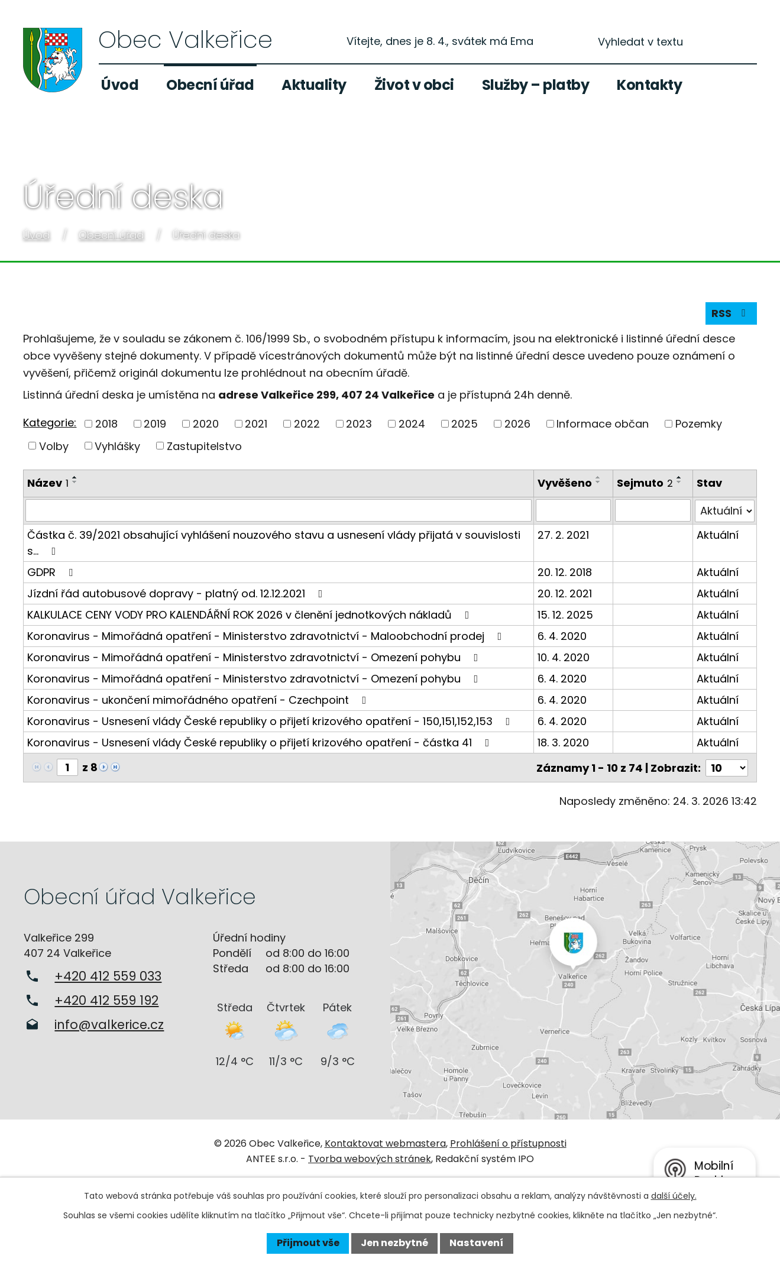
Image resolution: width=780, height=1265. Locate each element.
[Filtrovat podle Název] (278, 510)
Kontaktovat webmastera (385, 1143)
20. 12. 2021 (565, 592)
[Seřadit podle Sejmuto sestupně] (680, 482)
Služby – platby (536, 85)
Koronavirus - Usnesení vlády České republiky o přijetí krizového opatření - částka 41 (260, 742)
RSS (730, 313)
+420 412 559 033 (107, 974)
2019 (155, 423)
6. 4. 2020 (562, 635)
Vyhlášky (117, 445)
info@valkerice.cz (109, 1023)
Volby (54, 445)
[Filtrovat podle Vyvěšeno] (573, 510)
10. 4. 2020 (564, 656)
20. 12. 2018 (565, 571)
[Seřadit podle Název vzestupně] (75, 477)
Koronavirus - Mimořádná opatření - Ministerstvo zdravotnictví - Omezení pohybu (255, 656)
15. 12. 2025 (565, 614)
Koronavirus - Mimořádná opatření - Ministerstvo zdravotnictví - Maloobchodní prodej (266, 635)
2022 (307, 423)
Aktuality (314, 85)
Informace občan (602, 423)
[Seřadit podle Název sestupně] (75, 482)
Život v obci (414, 85)
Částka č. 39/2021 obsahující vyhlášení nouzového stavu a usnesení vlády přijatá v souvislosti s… (273, 542)
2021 (256, 423)
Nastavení (476, 1243)
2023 (359, 423)
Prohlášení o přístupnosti (508, 1143)
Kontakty (649, 85)
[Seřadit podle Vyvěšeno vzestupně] (598, 477)
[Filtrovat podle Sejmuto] (653, 510)
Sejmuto (645, 482)
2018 (106, 423)
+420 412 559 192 (106, 999)
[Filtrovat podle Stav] (725, 510)
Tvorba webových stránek (369, 1158)
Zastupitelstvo (204, 445)
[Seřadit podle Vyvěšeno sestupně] (598, 482)
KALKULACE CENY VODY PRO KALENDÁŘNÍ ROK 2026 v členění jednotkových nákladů (250, 614)
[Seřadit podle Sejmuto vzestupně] (680, 477)
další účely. (674, 1196)
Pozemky (698, 423)
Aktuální (718, 534)
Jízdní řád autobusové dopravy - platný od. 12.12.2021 (177, 592)
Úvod (119, 85)
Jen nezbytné (394, 1243)
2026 (517, 423)
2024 (412, 423)
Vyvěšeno (565, 482)
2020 (206, 423)
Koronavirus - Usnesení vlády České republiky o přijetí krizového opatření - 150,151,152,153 (270, 720)
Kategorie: (49, 422)
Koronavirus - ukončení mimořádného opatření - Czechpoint (199, 699)
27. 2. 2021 (563, 534)
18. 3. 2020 (563, 742)
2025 (464, 423)
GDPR (52, 571)
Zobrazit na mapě (585, 979)
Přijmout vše (308, 1243)
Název (48, 482)
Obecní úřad (210, 85)
